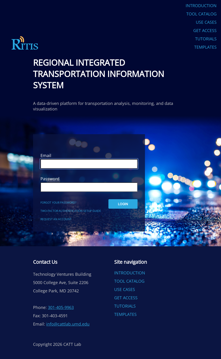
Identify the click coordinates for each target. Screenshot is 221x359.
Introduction (201, 5)
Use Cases (206, 22)
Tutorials (206, 39)
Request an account (55, 219)
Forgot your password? (58, 203)
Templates (205, 47)
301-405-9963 (61, 307)
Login (123, 204)
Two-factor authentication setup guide (70, 211)
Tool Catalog (201, 14)
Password (49, 178)
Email (45, 155)
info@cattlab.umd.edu (67, 324)
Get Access (205, 30)
